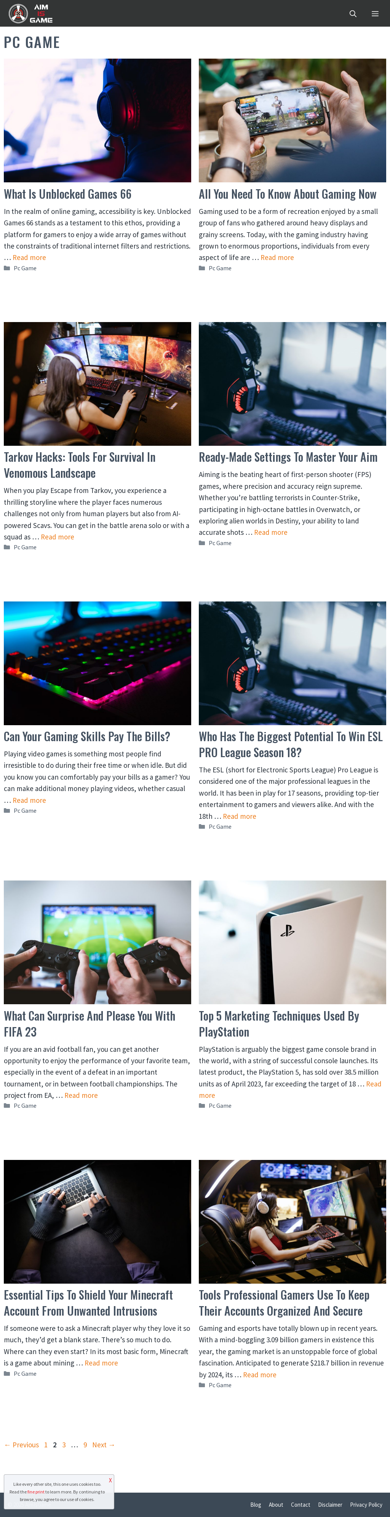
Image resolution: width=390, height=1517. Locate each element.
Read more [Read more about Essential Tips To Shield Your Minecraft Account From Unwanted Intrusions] (101, 1362)
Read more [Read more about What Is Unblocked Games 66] (29, 257)
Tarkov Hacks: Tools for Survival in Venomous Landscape (79, 464)
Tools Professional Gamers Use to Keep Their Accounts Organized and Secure (284, 1302)
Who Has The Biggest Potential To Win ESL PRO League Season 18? (291, 744)
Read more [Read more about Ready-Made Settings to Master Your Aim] (271, 532)
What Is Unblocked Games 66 (67, 193)
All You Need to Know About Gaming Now (288, 193)
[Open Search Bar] (353, 13)
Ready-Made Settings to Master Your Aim (288, 456)
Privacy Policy (366, 1504)
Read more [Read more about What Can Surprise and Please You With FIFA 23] (81, 1095)
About (276, 1504)
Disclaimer (330, 1504)
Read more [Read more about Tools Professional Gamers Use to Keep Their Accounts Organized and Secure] (260, 1374)
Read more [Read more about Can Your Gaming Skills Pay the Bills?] (29, 800)
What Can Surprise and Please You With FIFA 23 (89, 1023)
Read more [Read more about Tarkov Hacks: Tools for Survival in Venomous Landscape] (57, 536)
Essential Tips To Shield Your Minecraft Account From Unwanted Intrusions (88, 1302)
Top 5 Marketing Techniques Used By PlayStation (279, 1023)
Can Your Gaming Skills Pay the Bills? (87, 736)
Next (103, 1444)
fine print (36, 1492)
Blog (255, 1504)
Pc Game (25, 268)
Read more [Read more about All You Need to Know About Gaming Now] (277, 257)
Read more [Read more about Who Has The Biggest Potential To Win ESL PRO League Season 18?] (239, 816)
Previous (21, 1444)
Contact (300, 1504)
